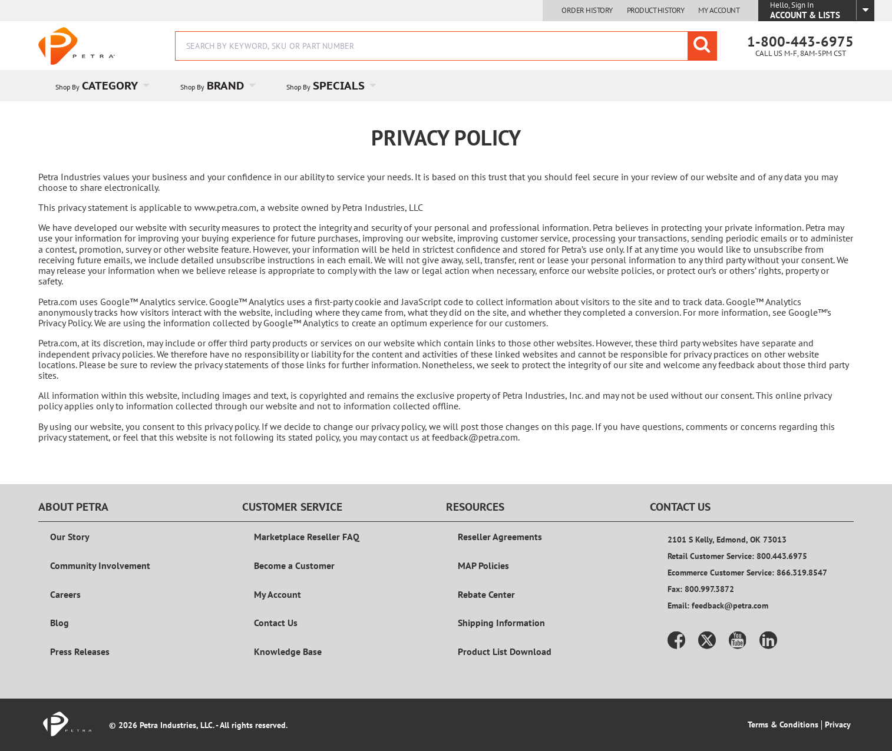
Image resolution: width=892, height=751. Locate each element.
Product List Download (504, 651)
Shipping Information (501, 622)
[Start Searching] (702, 46)
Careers (65, 594)
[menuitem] (101, 86)
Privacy (838, 724)
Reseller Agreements (500, 536)
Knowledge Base (288, 651)
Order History (587, 10)
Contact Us (276, 622)
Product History (656, 10)
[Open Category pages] (153, 86)
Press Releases (80, 651)
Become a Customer (294, 565)
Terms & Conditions (783, 724)
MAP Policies (483, 565)
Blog (59, 622)
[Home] (76, 46)
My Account (718, 10)
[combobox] (446, 46)
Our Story (70, 536)
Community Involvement (100, 565)
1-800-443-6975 (800, 41)
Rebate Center (486, 594)
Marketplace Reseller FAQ (306, 536)
